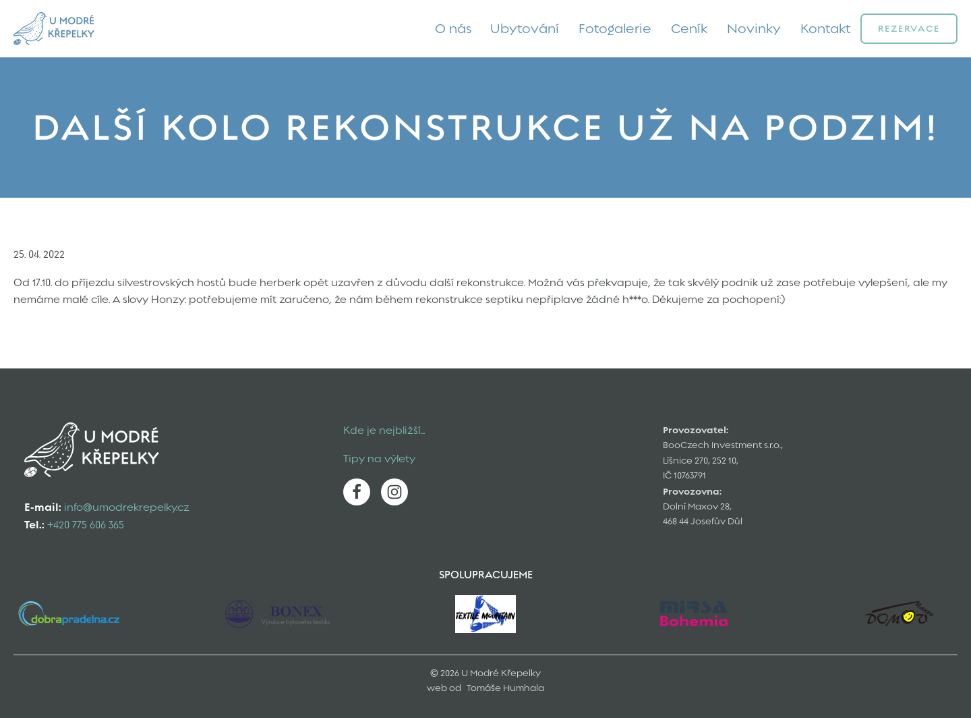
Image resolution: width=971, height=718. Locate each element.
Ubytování (524, 28)
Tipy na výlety (379, 459)
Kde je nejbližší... (384, 430)
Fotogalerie (615, 28)
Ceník (689, 28)
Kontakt (825, 28)
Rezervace (909, 28)
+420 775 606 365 (85, 525)
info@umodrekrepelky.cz (126, 507)
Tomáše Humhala (505, 688)
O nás (453, 28)
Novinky (754, 28)
